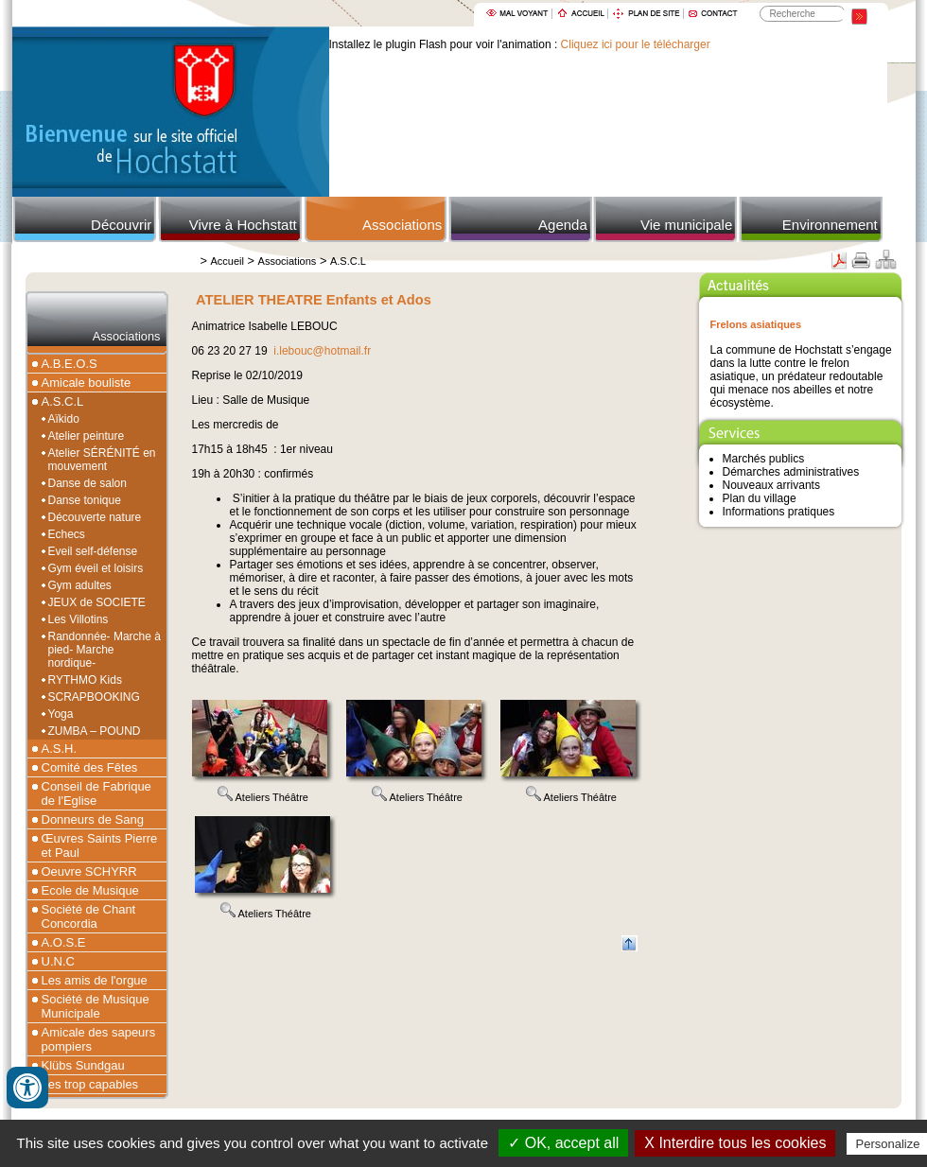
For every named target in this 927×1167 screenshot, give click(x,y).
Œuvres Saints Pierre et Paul (100, 845)
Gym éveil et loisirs (96, 568)
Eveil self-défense (93, 551)
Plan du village (759, 498)
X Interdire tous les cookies (735, 1143)
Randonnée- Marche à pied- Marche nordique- (104, 650)
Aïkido (63, 419)
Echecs (66, 534)
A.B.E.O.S (69, 364)
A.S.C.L (348, 261)
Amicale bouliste (86, 382)
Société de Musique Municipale (95, 1006)
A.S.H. (60, 748)
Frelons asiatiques (756, 324)
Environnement (830, 225)
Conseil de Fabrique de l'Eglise (96, 793)
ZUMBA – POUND (94, 731)
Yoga (61, 714)
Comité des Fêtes (90, 767)
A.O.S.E (64, 942)
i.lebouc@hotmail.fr (322, 350)
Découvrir (121, 225)
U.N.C (58, 961)
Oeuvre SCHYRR (89, 871)
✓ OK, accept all (563, 1143)
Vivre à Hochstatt (243, 225)
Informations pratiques (779, 511)
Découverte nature (95, 517)
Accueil (227, 261)
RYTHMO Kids (85, 680)
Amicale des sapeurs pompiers (99, 1039)
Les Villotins (78, 619)
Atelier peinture (86, 436)
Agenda (562, 225)
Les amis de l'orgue (95, 980)
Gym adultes (80, 585)
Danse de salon (87, 483)
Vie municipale (686, 225)
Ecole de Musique (90, 890)
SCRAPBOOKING (94, 697)
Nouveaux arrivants (771, 485)
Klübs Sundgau (83, 1065)
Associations (402, 225)
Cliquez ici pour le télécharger (635, 44)
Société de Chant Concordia (89, 916)
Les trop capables (90, 1084)
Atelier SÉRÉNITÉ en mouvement (102, 459)
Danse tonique (84, 500)
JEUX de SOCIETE (97, 602)
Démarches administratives (791, 472)
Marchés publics (764, 458)
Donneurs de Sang (93, 819)
